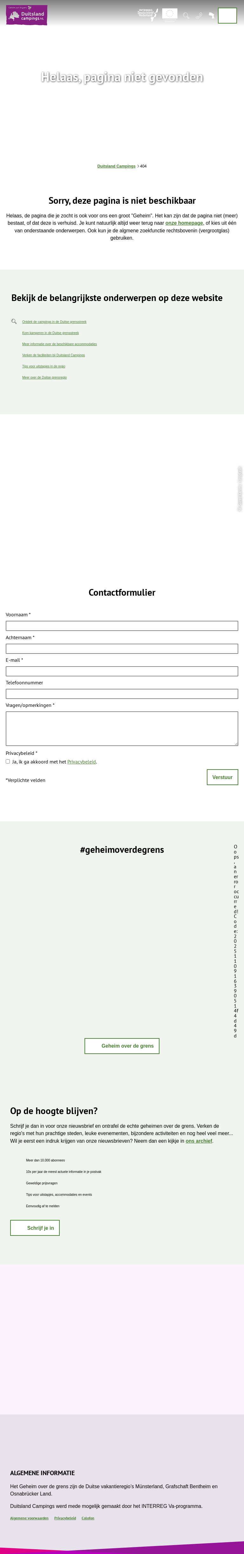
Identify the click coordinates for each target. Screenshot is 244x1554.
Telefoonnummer (24, 683)
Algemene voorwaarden (29, 1517)
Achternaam (20, 637)
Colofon (88, 1517)
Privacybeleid (21, 753)
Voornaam (18, 615)
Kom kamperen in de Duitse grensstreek (50, 333)
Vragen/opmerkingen (30, 705)
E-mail (14, 660)
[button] (122, 1046)
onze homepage (184, 223)
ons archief (199, 1141)
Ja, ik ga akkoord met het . (54, 761)
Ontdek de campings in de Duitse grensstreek (54, 322)
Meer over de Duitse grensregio (44, 377)
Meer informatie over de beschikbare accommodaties (59, 344)
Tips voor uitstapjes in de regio (43, 366)
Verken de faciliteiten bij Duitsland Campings (53, 355)
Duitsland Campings (117, 166)
